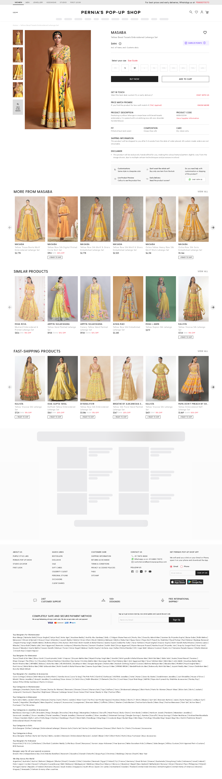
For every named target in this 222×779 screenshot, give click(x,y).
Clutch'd (98, 679)
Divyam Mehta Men (80, 661)
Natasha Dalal (30, 640)
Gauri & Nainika (51, 642)
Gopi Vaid (200, 648)
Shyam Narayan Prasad (141, 648)
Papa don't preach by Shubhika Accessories (169, 682)
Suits (59, 702)
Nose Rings (74, 715)
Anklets (145, 715)
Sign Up (177, 622)
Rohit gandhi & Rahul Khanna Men (133, 661)
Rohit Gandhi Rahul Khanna (183, 645)
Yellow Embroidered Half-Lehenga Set (190, 410)
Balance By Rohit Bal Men (159, 669)
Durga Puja (100, 756)
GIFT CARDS (57, 570)
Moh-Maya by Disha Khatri (45, 679)
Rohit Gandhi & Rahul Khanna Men (71, 669)
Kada (206, 718)
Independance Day (32, 756)
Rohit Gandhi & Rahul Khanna (91, 645)
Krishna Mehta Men (89, 663)
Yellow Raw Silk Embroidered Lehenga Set (94, 410)
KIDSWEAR (51, 2)
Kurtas (53, 702)
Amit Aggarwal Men (137, 663)
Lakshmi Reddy (58, 746)
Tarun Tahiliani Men (154, 663)
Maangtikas (85, 715)
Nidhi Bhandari (92, 682)
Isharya (29, 679)
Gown (85, 692)
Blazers (145, 702)
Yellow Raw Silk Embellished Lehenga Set (126, 330)
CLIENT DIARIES (58, 586)
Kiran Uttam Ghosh (89, 642)
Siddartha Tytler (123, 645)
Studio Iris (167, 650)
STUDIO (63, 2)
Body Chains (125, 715)
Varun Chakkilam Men (198, 669)
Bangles (55, 715)
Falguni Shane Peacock (121, 640)
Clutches (54, 720)
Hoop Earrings (165, 718)
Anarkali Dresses (96, 731)
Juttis (36, 720)
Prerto (42, 684)
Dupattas (36, 695)
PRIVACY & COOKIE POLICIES (103, 570)
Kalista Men (108, 666)
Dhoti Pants (145, 692)
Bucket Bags (128, 720)
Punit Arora (17, 669)
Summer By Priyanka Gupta (172, 640)
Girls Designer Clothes (22, 731)
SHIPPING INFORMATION (101, 559)
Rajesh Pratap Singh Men (99, 661)
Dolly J (107, 640)
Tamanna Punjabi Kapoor (183, 650)
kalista (182, 326)
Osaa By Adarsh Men (151, 640)
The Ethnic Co (31, 663)
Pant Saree (89, 695)
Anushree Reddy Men (192, 663)
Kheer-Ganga (18, 663)
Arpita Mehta (34, 650)
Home (15, 25)
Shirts (37, 702)
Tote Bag (147, 720)
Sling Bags (101, 720)
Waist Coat (81, 702)
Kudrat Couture (136, 666)
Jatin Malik (177, 663)
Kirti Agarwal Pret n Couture (192, 746)
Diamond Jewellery (85, 718)
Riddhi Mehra (38, 645)
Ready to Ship (102, 695)
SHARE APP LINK (202, 575)
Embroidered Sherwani (80, 738)
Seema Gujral (110, 645)
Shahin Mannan (201, 650)
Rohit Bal (73, 645)
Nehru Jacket (28, 702)
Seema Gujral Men (93, 669)
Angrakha (24, 705)
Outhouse (107, 679)
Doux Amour (66, 682)
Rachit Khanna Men (21, 666)
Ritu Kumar (63, 645)
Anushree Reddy (77, 640)
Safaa (116, 650)
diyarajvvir (87, 406)
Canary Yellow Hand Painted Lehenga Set (94, 330)
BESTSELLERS (57, 559)
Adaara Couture (154, 650)
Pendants (168, 715)
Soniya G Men (109, 669)
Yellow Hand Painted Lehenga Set (62, 330)
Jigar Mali (142, 650)
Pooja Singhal (43, 640)
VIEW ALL (203, 194)
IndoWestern (129, 705)
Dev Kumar (75, 663)
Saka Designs (159, 746)
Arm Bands (136, 715)
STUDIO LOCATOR (20, 566)
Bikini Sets (183, 692)
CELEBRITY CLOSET (60, 574)
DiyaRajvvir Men (79, 666)
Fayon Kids (17, 746)
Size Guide (133, 60)
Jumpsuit (57, 705)
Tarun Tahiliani (138, 645)
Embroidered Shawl (21, 723)
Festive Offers (115, 695)
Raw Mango (18, 640)
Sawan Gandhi (47, 650)
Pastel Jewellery (53, 718)
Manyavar (17, 642)
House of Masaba (20, 650)
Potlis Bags (45, 720)
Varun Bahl (25, 648)
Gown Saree (79, 695)
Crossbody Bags (114, 720)
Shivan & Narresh (30, 642)
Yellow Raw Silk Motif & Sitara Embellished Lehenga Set (95, 251)
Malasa (84, 650)
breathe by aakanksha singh (128, 406)
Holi (21, 756)
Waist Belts (81, 720)
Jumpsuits (17, 695)
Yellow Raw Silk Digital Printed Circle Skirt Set (62, 251)
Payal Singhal (151, 645)
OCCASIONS (57, 582)
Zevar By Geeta (148, 679)
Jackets (198, 692)
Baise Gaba (191, 640)
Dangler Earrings (133, 718)
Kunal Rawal (183, 661)
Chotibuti (47, 746)
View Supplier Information (187, 118)
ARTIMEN (33, 666)
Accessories (67, 705)
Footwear (17, 707)
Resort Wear (172, 692)
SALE (54, 566)
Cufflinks (104, 705)
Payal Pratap (175, 642)
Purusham (43, 663)
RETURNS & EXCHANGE (100, 562)
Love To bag (76, 679)
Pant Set (184, 705)
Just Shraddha (184, 679)
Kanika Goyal (157, 648)
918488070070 (202, 2)
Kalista (76, 642)
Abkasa (42, 666)
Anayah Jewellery (42, 682)
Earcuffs (103, 715)
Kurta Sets (35, 692)
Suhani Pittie (18, 684)
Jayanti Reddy (66, 642)
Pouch (72, 720)
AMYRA (147, 682)
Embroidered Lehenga (50, 731)
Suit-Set (153, 702)
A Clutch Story (79, 682)
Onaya (41, 642)
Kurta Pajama (186, 702)
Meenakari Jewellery (182, 715)
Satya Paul (54, 640)
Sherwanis (69, 692)
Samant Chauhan (96, 648)
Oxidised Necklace (196, 718)
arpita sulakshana (59, 326)
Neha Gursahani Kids (135, 746)
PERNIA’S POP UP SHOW (22, 562)
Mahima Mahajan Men (153, 666)
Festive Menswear (172, 705)
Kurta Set (77, 731)
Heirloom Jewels (156, 715)
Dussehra (74, 756)
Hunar (138, 679)
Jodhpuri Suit (198, 702)
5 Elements (104, 682)
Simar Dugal (75, 650)
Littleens (148, 746)
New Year (143, 756)
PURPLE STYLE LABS (21, 559)
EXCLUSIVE (56, 562)
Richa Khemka (126, 650)
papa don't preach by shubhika (193, 406)
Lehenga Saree (66, 695)
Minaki (15, 682)
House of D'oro (197, 679)
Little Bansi (36, 746)
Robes (123, 702)
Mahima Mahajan (105, 642)
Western (119, 705)
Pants (65, 702)
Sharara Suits (66, 731)
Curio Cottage (19, 679)
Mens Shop (158, 705)
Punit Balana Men (120, 663)
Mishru (116, 642)
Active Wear (195, 705)
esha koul (21, 326)
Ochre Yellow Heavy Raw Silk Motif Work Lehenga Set (160, 251)
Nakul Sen (125, 642)
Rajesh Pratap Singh (22, 645)
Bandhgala (34, 705)
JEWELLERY (38, 2)
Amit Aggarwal (48, 648)
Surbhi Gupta (94, 650)
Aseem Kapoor (32, 653)
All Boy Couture (172, 746)
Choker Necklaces (179, 718)
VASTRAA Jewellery (121, 679)
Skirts (191, 692)
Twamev (193, 661)
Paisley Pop (193, 682)
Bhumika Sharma (81, 648)
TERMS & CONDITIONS (100, 566)
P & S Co (27, 746)
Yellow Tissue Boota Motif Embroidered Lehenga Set (27, 251)
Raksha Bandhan (52, 756)
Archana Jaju (107, 650)
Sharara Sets (94, 692)
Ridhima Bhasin (51, 645)
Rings (48, 715)
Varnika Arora (63, 679)
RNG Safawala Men (47, 669)
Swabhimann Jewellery (166, 679)
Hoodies (116, 702)
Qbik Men (168, 663)
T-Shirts (137, 702)
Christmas (110, 756)
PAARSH (180, 666)
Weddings (120, 756)
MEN (27, 2)
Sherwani (45, 702)
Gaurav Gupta (164, 645)
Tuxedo (16, 705)
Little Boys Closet (73, 746)
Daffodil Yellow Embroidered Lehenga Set (61, 410)
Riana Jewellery (26, 682)
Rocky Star (136, 640)
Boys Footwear (134, 738)
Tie (24, 707)
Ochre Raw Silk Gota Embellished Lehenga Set (190, 251)
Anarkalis (26, 692)
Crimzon (49, 684)
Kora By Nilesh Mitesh (21, 671)
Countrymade (50, 661)
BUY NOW (134, 79)
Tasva (15, 661)
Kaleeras (94, 715)
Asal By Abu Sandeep (94, 640)
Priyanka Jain (170, 648)
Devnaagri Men (105, 663)
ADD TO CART (185, 79)
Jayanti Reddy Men (179, 669)
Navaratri (65, 756)
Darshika (66, 663)
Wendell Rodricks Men (138, 669)
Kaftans (110, 692)
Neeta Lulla (35, 648)
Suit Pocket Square (103, 702)
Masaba (118, 32)
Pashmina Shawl (194, 720)
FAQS (93, 574)
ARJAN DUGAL (65, 666)
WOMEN (18, 2)
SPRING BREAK (122, 669)
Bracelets (41, 715)
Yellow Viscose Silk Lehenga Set (191, 330)
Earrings (26, 715)
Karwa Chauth (132, 756)
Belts (31, 720)
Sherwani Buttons (165, 702)
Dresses (78, 692)
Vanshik (114, 661)
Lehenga (36, 731)
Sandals (24, 720)
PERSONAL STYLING (60, 578)
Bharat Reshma (54, 663)
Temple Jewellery (68, 718)
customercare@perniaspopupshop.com (147, 564)
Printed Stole (36, 723)
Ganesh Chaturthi (86, 756)
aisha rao (119, 326)
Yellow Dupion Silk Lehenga (159, 329)
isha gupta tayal (57, 406)
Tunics (116, 692)
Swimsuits (27, 695)
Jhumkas (145, 718)
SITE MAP (95, 578)
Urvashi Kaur (19, 653)
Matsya (58, 650)
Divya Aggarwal (123, 648)
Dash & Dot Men (25, 661)
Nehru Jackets (54, 738)
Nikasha (16, 648)
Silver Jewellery (100, 718)
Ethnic (111, 705)
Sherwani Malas (92, 705)
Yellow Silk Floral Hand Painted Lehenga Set (128, 410)
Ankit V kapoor (64, 661)
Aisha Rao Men (52, 666)
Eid (42, 756)
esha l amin (152, 326)
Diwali (15, 756)
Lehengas (17, 692)
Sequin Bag (170, 720)
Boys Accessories (149, 738)
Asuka (174, 661)
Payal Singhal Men (191, 666)
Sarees (43, 692)
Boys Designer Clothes (22, 738)
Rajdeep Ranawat (201, 642)
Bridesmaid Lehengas (130, 692)
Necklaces (17, 715)
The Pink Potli (88, 679)
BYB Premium (18, 748)
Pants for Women (158, 692)
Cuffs (33, 715)
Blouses (55, 695)
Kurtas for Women (55, 692)
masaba (19, 246)
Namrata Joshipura (64, 648)
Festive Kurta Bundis (144, 705)
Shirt (107, 738)
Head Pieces (113, 715)
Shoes (16, 720)
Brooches (30, 707)
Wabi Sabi (166, 661)
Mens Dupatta (46, 705)
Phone (186, 569)
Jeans (176, 702)
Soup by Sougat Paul (186, 648)
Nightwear (46, 695)
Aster (132, 679)
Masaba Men (169, 666)
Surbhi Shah (110, 648)
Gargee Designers (95, 666)
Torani (65, 650)
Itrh (135, 650)
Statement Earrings (117, 718)
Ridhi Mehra (202, 640)
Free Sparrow (119, 746)
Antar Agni (65, 640)
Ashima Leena (201, 645)
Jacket (94, 738)
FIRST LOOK (75, 2)
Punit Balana (187, 642)
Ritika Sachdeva (31, 684)
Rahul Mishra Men (31, 669)
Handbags (64, 720)
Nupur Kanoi (136, 642)
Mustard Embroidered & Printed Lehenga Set (26, 330)
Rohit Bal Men (154, 661)
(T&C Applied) (155, 105)
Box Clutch (181, 720)
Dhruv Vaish (38, 661)
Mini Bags (138, 720)
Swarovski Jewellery (21, 718)
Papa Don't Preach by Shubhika (155, 642)
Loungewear (79, 705)
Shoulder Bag (158, 720)
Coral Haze (122, 682)
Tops (103, 692)
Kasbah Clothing (122, 666)
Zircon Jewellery (38, 718)
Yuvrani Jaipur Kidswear (102, 746)
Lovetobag (55, 682)
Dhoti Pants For (118, 731)
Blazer (101, 738)
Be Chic (113, 682)
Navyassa (86, 746)
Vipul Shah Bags (135, 682)
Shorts (130, 702)
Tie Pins (91, 702)
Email (174, 569)
